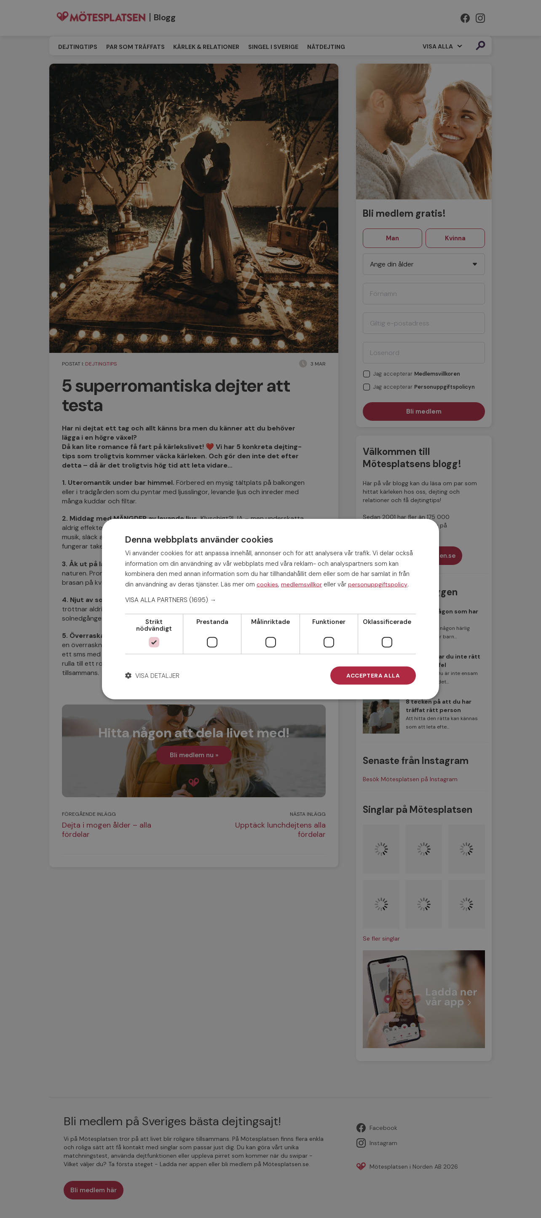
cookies (267, 584)
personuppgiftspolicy (377, 584)
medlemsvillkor (301, 584)
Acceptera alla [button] (372, 675)
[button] (270, 599)
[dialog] (270, 608)
